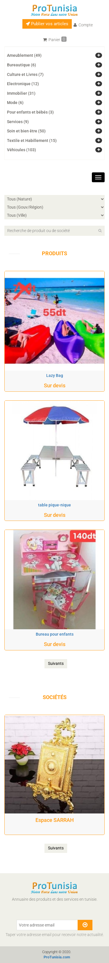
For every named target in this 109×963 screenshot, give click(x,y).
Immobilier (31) (21, 93)
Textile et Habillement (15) (32, 140)
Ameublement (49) (24, 55)
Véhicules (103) (21, 149)
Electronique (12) (23, 83)
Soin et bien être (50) (26, 131)
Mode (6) (15, 102)
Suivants (56, 663)
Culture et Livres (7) (25, 74)
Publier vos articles (47, 23)
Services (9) (18, 121)
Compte (83, 25)
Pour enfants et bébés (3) (30, 112)
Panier (55, 39)
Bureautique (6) (21, 65)
